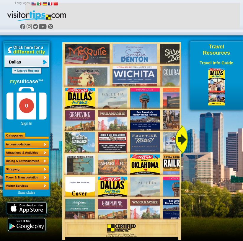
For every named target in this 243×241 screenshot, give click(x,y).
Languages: (22, 3)
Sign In (26, 123)
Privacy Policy (26, 192)
